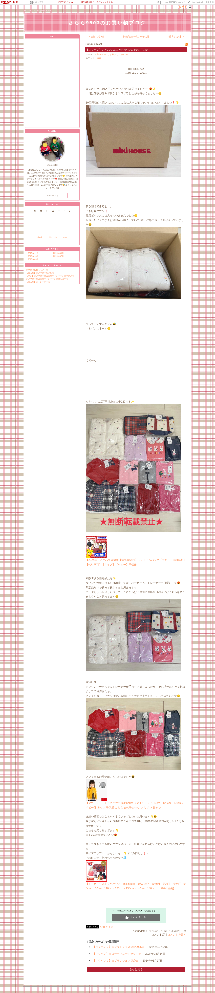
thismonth (53, 237)
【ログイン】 (184, 10)
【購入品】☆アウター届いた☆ (40, 273)
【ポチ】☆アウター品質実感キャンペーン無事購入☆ (50, 276)
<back (39, 237)
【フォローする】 (169, 10)
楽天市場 (210, 2)
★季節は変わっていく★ (37, 270)
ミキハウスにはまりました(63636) (111, 54)
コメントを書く (176, 934)
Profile (52, 131)
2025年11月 (33, 253)
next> (65, 237)
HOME (27, 10)
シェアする (106, 926)
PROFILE (46, 10)
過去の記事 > (176, 36)
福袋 (99, 58)
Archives (52, 249)
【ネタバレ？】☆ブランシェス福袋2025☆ (118, 946)
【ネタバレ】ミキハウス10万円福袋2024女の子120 (116, 49)
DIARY (36, 10)
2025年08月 (58, 253)
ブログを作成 (197, 2)
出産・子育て (39, 2)
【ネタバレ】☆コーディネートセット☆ (117, 953)
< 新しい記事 (97, 36)
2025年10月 (33, 256)
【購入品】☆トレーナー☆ (38, 282)
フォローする (52, 195)
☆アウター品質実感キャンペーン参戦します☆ (47, 279)
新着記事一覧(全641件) (136, 36)
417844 (183, 7)
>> (174, 2)
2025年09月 (33, 259)
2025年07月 (58, 256)
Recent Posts (52, 265)
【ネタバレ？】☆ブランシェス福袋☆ (115, 960)
